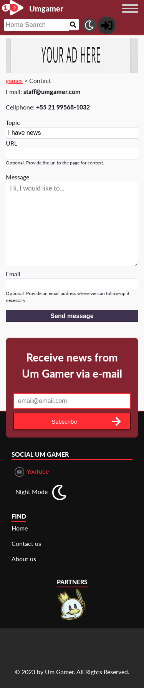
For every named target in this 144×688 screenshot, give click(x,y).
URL (11, 143)
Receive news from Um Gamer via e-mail (72, 365)
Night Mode (31, 491)
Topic (13, 122)
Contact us (26, 543)
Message (17, 177)
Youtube (32, 472)
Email (13, 273)
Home (20, 528)
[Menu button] (130, 16)
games (14, 80)
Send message (71, 316)
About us (24, 558)
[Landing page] (12, 7)
